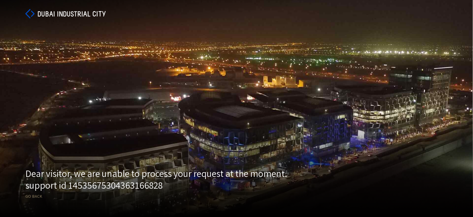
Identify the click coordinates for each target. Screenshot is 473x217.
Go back (33, 196)
